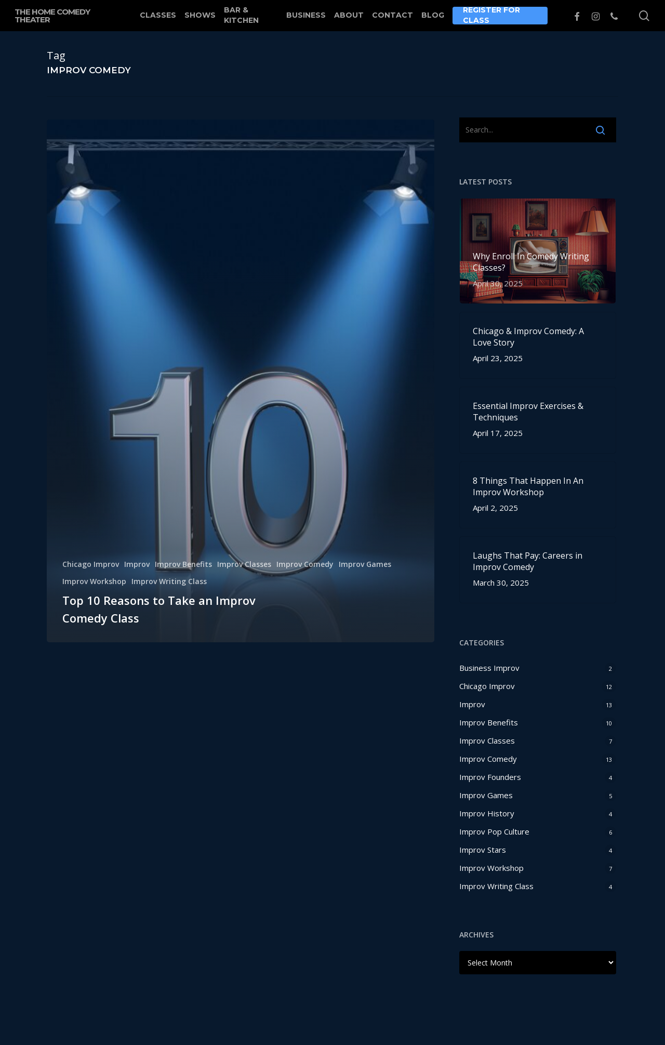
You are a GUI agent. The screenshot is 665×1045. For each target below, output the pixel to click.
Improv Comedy (305, 564)
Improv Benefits (183, 564)
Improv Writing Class (169, 581)
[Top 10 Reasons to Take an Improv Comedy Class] (240, 381)
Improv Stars (482, 849)
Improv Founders (490, 777)
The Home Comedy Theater (52, 15)
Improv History (486, 813)
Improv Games (365, 564)
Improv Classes (244, 564)
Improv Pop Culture (494, 831)
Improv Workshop (94, 581)
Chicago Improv (90, 564)
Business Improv (489, 668)
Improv (137, 564)
